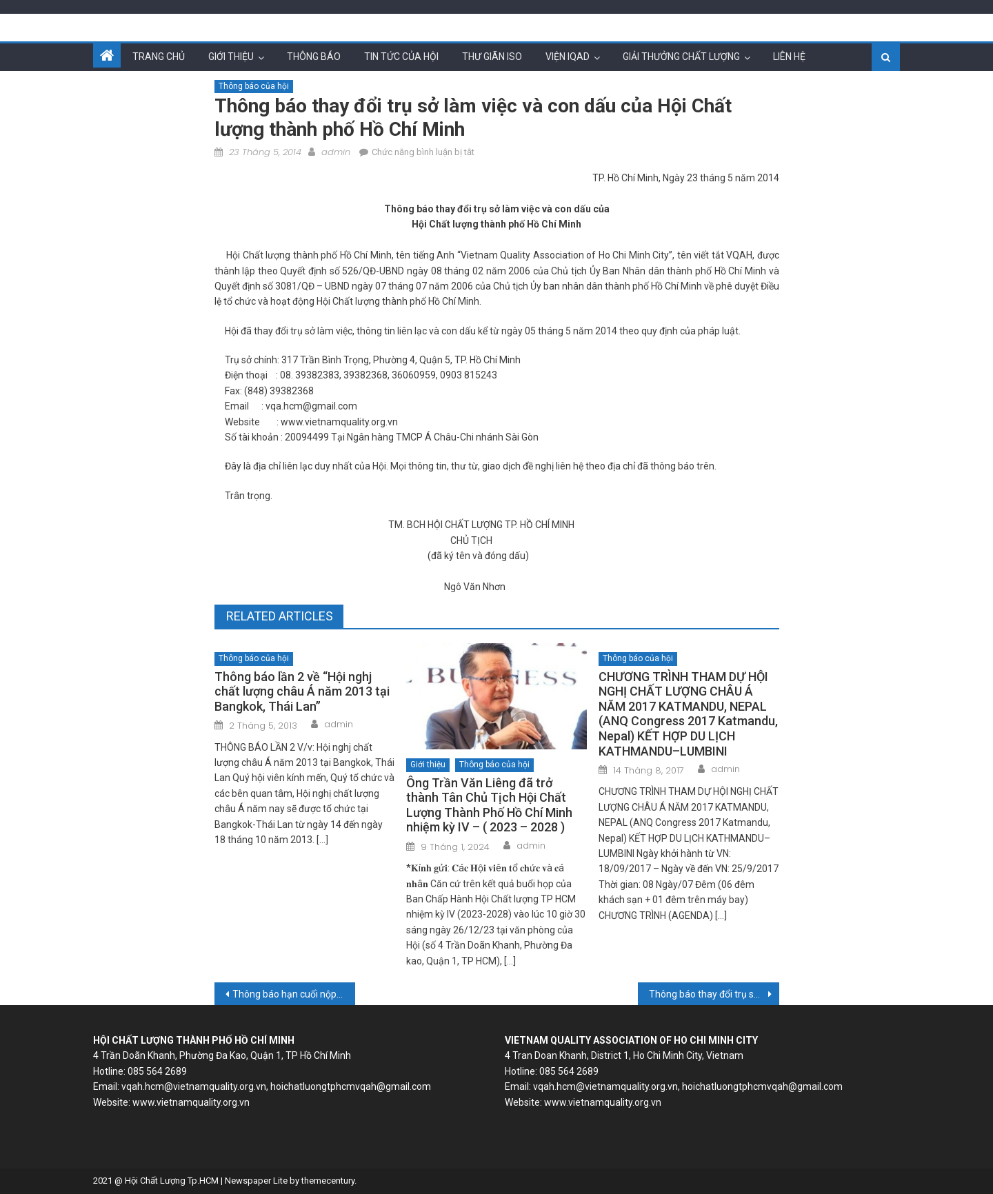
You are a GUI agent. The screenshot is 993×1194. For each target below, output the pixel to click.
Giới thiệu (231, 56)
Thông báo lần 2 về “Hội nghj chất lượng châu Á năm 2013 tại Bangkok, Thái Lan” (302, 691)
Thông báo (314, 56)
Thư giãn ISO (492, 56)
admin (335, 152)
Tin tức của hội (401, 56)
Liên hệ (789, 56)
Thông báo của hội (254, 86)
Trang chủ (158, 56)
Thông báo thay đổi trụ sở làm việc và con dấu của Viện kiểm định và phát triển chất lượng (714, 994)
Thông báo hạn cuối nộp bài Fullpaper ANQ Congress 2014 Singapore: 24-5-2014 (294, 994)
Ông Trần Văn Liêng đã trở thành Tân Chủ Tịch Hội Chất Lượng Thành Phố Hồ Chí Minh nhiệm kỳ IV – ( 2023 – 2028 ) (489, 805)
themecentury (327, 1180)
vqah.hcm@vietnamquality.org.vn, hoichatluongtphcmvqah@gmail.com (276, 1086)
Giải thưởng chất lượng (681, 56)
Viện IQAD (567, 56)
